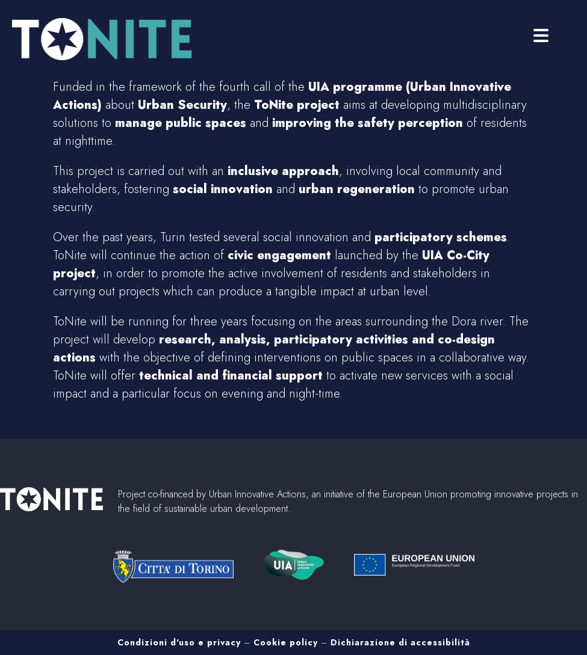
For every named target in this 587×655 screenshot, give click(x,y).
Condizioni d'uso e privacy (179, 642)
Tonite (108, 39)
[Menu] (540, 34)
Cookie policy (285, 642)
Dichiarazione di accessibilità (400, 642)
